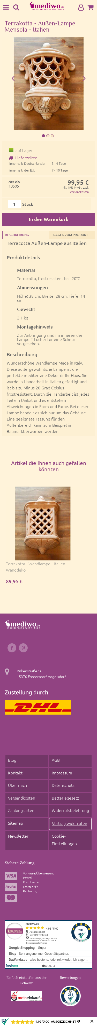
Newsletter (18, 836)
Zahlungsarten (21, 810)
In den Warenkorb (49, 219)
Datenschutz (63, 785)
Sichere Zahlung (19, 862)
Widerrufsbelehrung (70, 810)
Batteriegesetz (65, 798)
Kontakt (15, 772)
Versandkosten (79, 192)
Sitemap (15, 823)
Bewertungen (70, 977)
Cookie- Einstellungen (64, 839)
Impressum (62, 772)
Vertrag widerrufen (69, 823)
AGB (56, 760)
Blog (12, 760)
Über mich (17, 785)
